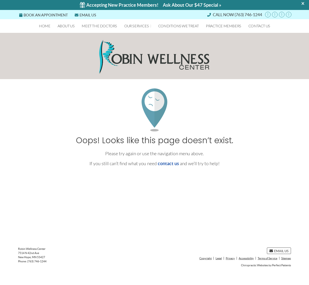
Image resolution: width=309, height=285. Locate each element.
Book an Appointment (43, 15)
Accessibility (246, 258)
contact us (168, 163)
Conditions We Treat (178, 26)
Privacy (230, 258)
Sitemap (286, 258)
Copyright (205, 258)
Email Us (85, 15)
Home (44, 26)
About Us (66, 26)
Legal (219, 258)
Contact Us (259, 26)
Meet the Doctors (99, 26)
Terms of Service (267, 258)
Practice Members (223, 26)
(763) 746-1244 (248, 14)
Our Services (136, 26)
